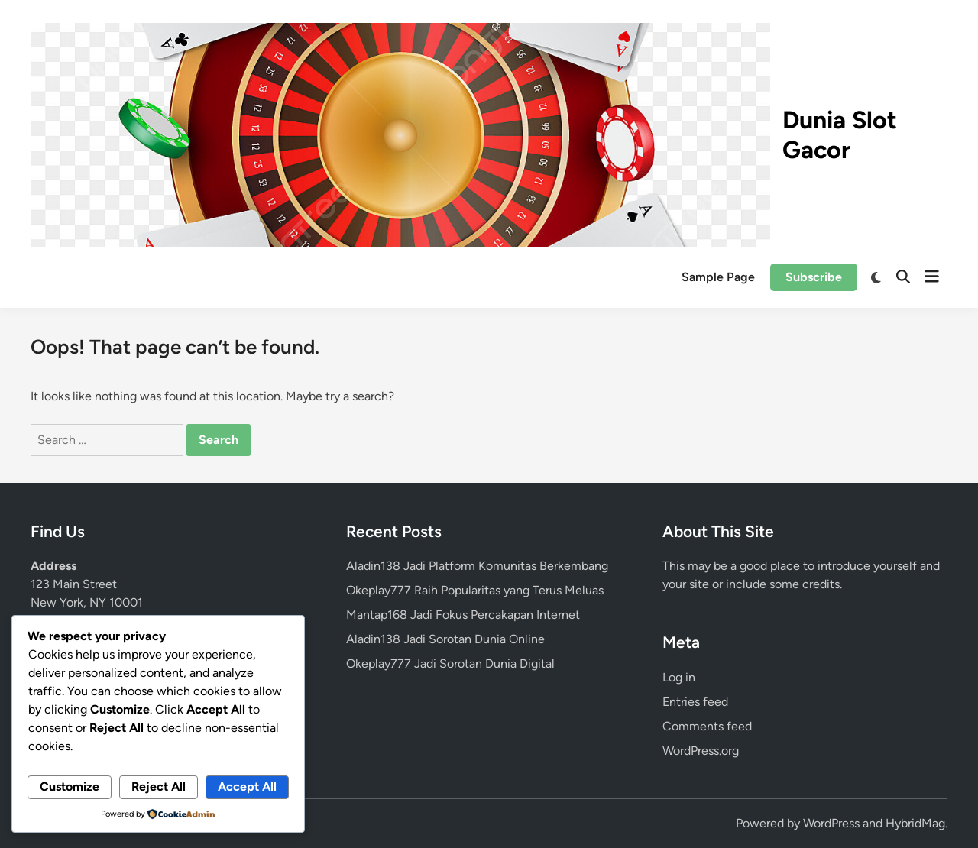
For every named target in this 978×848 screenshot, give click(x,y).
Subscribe (813, 277)
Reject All (158, 786)
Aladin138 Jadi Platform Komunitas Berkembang (477, 565)
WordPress (831, 823)
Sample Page (718, 277)
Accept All (247, 786)
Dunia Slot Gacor (839, 134)
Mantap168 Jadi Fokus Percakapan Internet (463, 614)
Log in (678, 677)
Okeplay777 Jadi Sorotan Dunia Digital (450, 663)
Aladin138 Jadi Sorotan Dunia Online (445, 639)
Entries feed (695, 701)
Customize (69, 786)
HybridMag (915, 823)
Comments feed (707, 726)
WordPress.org (700, 750)
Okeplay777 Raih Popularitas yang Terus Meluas (475, 590)
